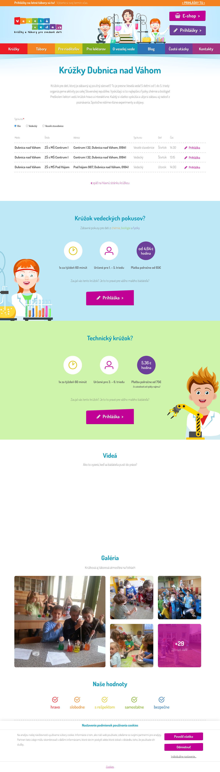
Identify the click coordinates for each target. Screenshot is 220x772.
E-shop (189, 16)
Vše (17, 125)
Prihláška (194, 147)
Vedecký (31, 125)
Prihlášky (189, 30)
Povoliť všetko (183, 736)
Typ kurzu (18, 119)
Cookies (110, 766)
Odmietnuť (184, 747)
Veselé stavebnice (52, 125)
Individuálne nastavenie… (183, 756)
